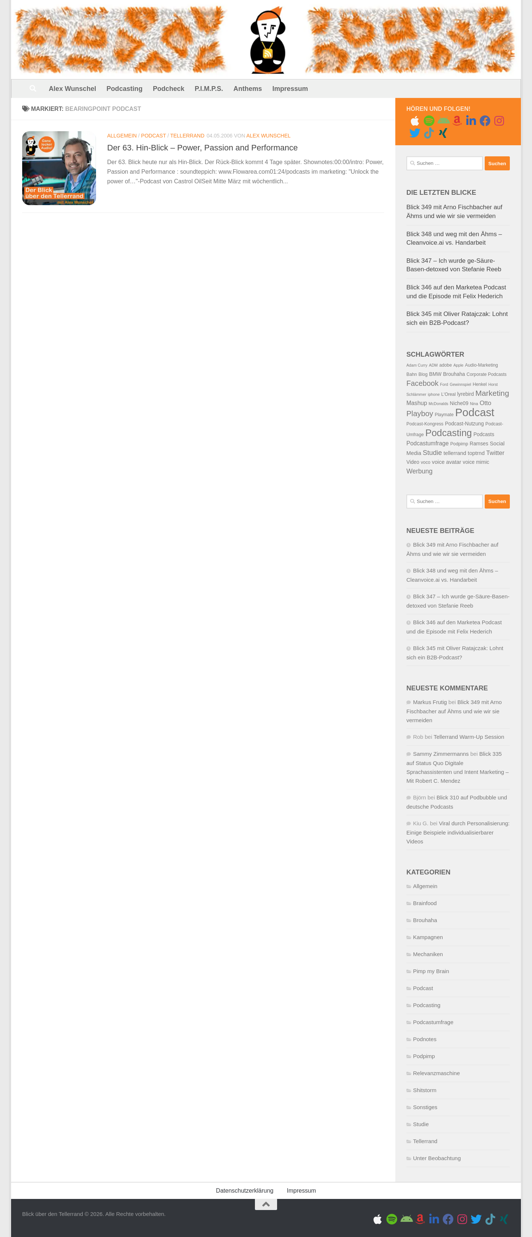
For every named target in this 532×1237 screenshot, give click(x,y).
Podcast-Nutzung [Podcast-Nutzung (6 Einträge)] (464, 424)
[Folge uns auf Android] (443, 120)
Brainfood (425, 903)
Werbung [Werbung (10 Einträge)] (419, 471)
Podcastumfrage (433, 1022)
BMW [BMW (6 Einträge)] (435, 374)
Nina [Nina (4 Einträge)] (474, 403)
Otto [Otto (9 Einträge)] (485, 403)
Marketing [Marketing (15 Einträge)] (492, 393)
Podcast (153, 136)
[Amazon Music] (457, 120)
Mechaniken (428, 954)
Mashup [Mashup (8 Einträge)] (416, 403)
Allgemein (122, 136)
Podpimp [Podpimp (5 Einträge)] (459, 443)
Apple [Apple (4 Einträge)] (458, 365)
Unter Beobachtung (437, 1158)
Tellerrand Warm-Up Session (469, 737)
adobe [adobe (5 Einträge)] (445, 365)
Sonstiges (425, 1107)
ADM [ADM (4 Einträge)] (433, 365)
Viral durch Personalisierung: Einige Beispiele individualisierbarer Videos (458, 832)
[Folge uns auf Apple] (414, 120)
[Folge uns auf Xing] (443, 133)
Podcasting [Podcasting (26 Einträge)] (448, 433)
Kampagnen (428, 937)
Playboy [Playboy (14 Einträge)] (419, 413)
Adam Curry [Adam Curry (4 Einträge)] (416, 365)
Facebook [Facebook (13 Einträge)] (422, 383)
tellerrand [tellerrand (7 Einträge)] (455, 453)
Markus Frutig (430, 702)
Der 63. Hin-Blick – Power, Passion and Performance (202, 147)
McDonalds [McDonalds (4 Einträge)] (438, 403)
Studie (421, 1124)
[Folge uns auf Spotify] (428, 120)
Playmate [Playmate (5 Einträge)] (444, 414)
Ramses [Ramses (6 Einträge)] (479, 443)
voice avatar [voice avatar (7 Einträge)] (446, 462)
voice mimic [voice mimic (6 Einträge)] (476, 462)
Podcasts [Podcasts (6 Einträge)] (483, 434)
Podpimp (424, 1056)
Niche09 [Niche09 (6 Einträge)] (459, 403)
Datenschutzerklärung (245, 1190)
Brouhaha (425, 920)
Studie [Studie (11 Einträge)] (432, 452)
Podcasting (124, 88)
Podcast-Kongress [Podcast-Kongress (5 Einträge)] (424, 424)
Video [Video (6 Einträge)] (412, 462)
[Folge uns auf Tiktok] (428, 133)
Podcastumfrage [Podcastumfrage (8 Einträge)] (427, 443)
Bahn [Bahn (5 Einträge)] (411, 374)
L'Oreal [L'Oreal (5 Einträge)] (448, 394)
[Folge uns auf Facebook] (485, 120)
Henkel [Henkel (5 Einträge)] (480, 384)
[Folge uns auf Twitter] (414, 133)
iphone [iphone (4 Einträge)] (434, 394)
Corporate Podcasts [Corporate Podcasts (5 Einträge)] (487, 374)
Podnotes (424, 1039)
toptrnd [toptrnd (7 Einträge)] (476, 453)
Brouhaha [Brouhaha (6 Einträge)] (454, 374)
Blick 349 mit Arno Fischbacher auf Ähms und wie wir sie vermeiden (454, 711)
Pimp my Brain (431, 971)
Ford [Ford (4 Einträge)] (444, 384)
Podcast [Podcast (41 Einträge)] (474, 412)
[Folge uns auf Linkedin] (471, 120)
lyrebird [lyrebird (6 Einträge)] (465, 394)
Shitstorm (424, 1090)
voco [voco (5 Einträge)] (425, 462)
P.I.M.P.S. (209, 88)
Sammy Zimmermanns (441, 754)
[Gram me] (499, 120)
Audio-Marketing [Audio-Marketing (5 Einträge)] (481, 365)
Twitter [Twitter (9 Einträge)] (495, 452)
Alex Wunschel (72, 88)
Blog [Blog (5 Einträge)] (423, 374)
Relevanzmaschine (436, 1073)
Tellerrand (187, 136)
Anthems (247, 88)
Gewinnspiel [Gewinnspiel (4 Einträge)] (460, 384)
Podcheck (168, 88)
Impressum (290, 88)
